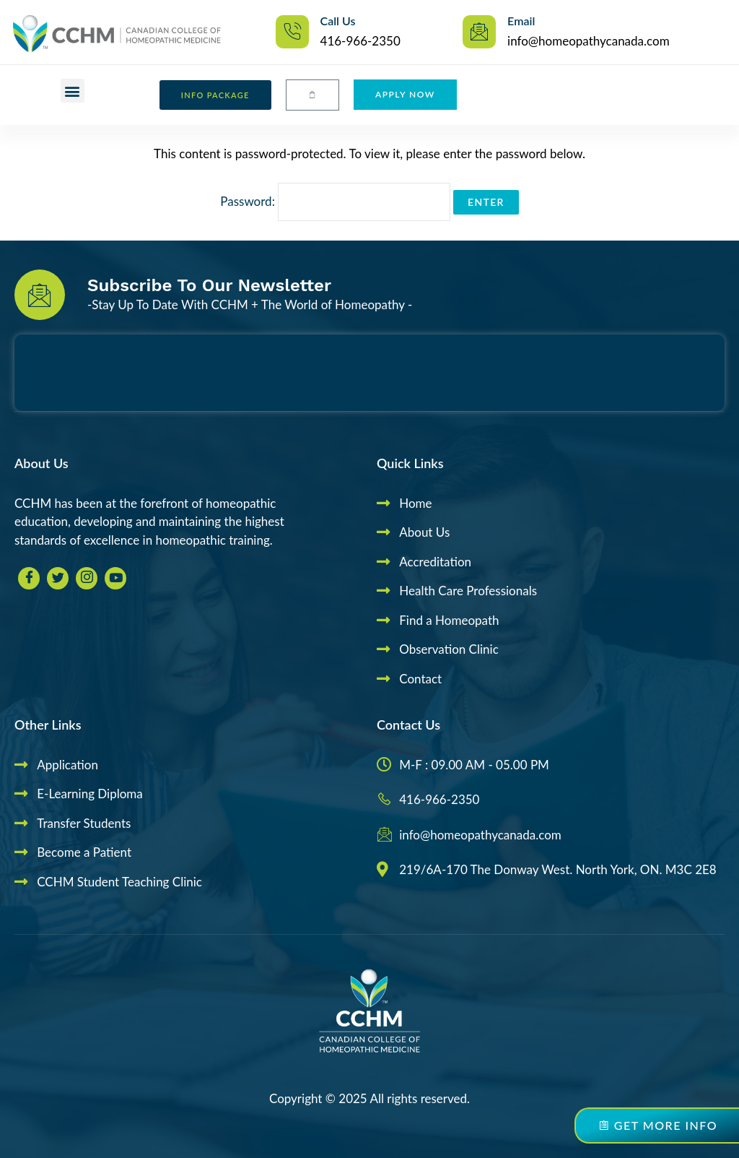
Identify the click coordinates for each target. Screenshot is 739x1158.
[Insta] (86, 578)
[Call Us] (292, 31)
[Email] (479, 31)
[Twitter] (58, 578)
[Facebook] (29, 578)
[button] (72, 91)
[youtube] (115, 578)
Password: (335, 201)
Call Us (338, 20)
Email (521, 20)
